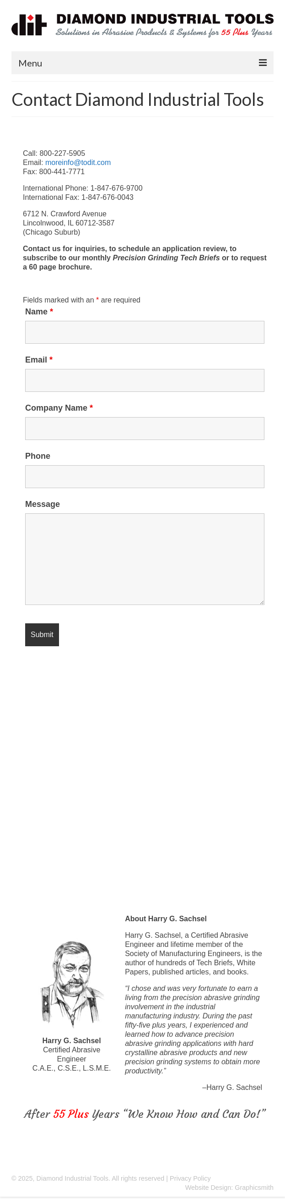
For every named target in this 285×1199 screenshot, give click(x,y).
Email (39, 359)
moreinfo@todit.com (78, 162)
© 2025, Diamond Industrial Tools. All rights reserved (87, 1178)
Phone (37, 456)
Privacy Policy (190, 1178)
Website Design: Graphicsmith (229, 1187)
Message (42, 504)
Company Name (59, 407)
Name (39, 311)
